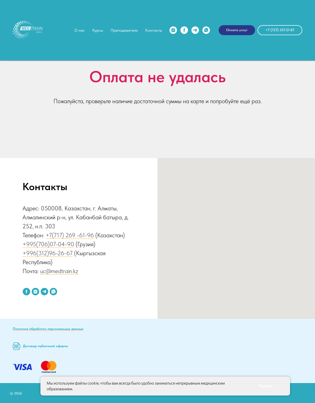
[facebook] (184, 30)
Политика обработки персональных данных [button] (48, 329)
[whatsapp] (206, 30)
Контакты (153, 30)
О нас (79, 30)
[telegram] (195, 30)
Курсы (97, 30)
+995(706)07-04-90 (48, 244)
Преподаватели (124, 30)
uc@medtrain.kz (59, 271)
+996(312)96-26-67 (47, 253)
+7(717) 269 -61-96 (70, 235)
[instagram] (173, 30)
